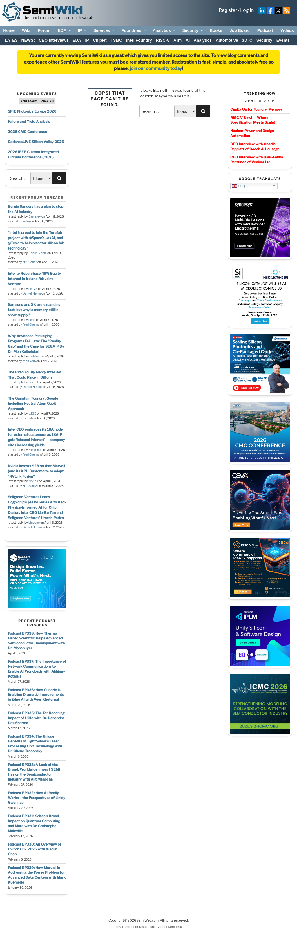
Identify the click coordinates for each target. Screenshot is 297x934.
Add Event (28, 101)
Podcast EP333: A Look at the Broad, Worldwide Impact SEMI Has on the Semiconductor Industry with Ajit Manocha (34, 772)
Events (283, 40)
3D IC (247, 40)
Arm (177, 40)
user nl (27, 418)
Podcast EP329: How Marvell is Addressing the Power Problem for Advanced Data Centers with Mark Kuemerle (37, 875)
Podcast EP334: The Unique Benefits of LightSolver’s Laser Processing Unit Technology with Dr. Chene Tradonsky (35, 743)
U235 (32, 413)
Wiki (26, 30)
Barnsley (34, 216)
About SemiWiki (170, 927)
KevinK (33, 382)
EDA (65, 30)
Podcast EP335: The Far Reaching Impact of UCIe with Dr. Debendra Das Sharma (36, 718)
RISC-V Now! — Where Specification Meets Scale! (252, 120)
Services (104, 30)
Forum (44, 30)
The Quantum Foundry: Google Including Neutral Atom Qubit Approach (33, 403)
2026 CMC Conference (27, 131)
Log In (247, 10)
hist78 (32, 289)
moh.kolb (34, 356)
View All (47, 101)
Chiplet (99, 40)
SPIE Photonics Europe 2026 (32, 111)
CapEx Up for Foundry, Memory (256, 109)
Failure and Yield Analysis (29, 121)
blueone (34, 523)
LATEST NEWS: (20, 40)
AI (188, 40)
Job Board (240, 30)
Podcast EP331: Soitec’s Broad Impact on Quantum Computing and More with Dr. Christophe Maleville (34, 823)
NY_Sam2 (30, 262)
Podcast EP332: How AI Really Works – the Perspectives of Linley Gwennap (36, 798)
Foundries (134, 30)
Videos (287, 30)
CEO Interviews (54, 40)
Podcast (265, 30)
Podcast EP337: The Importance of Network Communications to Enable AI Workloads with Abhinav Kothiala (37, 668)
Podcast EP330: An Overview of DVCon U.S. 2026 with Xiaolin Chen (34, 849)
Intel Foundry (139, 40)
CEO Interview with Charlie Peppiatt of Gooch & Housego (254, 146)
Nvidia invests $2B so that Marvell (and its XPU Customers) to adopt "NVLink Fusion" (36, 471)
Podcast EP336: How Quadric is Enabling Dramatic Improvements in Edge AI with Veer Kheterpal (36, 695)
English (241, 185)
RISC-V (162, 40)
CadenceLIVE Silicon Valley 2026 (36, 142)
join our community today (156, 68)
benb (31, 320)
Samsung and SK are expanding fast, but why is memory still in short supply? (34, 309)
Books (216, 30)
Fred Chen (30, 324)
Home (9, 30)
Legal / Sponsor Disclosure (135, 927)
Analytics (164, 30)
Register (228, 10)
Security (193, 30)
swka (26, 221)
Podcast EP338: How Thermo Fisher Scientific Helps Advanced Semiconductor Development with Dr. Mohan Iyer (36, 640)
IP (82, 30)
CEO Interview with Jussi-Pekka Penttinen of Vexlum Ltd (256, 159)
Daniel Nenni (37, 253)
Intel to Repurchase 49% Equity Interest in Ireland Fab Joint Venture (34, 278)
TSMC (116, 40)
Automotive (227, 40)
